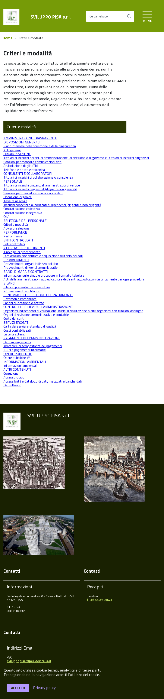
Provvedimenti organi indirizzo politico (30, 263)
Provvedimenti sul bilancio (22, 291)
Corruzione (11, 373)
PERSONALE (12, 181)
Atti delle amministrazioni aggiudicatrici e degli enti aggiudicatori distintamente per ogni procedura (73, 279)
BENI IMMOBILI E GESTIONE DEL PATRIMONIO (38, 295)
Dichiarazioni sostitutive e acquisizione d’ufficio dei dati (43, 255)
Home (8, 38)
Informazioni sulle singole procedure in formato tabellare (44, 275)
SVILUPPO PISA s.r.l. (51, 17)
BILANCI (9, 283)
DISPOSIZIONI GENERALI (21, 142)
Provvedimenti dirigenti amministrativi (30, 267)
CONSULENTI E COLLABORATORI (27, 173)
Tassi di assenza (15, 201)
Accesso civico (13, 377)
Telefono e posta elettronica (24, 169)
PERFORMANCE (15, 232)
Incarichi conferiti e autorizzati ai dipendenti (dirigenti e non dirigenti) (52, 204)
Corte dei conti (13, 318)
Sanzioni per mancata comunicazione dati (33, 193)
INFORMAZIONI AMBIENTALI (24, 361)
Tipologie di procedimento (22, 251)
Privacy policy (44, 687)
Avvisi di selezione (16, 228)
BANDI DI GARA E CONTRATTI (25, 271)
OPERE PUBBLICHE (17, 353)
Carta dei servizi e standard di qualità (29, 326)
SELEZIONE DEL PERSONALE (25, 220)
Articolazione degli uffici (20, 165)
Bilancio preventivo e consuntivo (26, 287)
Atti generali (12, 150)
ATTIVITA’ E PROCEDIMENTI (24, 247)
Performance (12, 236)
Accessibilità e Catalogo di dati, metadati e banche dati (42, 381)
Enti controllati (14, 244)
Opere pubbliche (14, 357)
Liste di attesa (14, 334)
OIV (6, 216)
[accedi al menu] (147, 16)
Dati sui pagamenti (17, 342)
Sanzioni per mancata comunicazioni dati (32, 161)
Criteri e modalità (21, 127)
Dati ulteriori (12, 385)
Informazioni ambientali (20, 365)
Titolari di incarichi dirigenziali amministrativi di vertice (41, 185)
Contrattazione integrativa (22, 212)
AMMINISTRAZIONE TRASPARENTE (30, 138)
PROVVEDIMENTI (16, 259)
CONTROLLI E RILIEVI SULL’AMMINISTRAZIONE (38, 306)
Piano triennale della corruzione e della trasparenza (39, 146)
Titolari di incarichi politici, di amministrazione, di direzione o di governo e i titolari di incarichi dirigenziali (76, 157)
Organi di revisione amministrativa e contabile (36, 314)
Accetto (18, 688)
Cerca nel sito (98, 16)
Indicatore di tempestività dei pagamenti (32, 345)
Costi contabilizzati (17, 330)
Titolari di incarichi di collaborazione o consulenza (38, 177)
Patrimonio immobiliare (20, 298)
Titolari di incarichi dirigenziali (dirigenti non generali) (40, 189)
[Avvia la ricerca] (129, 16)
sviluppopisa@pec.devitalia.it (29, 661)
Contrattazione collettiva (21, 208)
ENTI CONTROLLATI (18, 240)
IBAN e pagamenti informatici (24, 349)
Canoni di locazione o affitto (23, 302)
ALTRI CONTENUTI (17, 369)
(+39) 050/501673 (99, 599)
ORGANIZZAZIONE (17, 153)
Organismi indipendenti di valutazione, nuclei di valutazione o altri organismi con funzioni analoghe (73, 310)
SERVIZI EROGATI (16, 322)
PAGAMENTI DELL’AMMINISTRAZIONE (31, 338)
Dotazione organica (17, 196)
